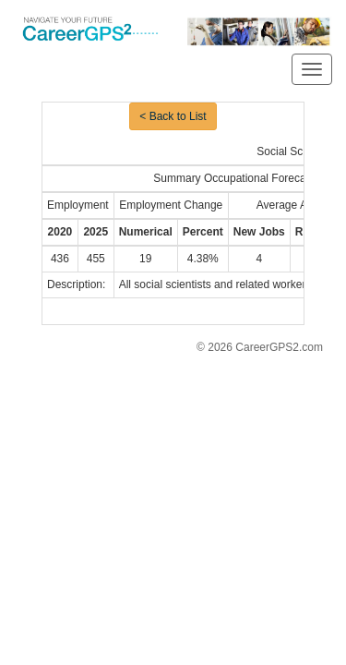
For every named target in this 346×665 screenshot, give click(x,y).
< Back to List (172, 116)
